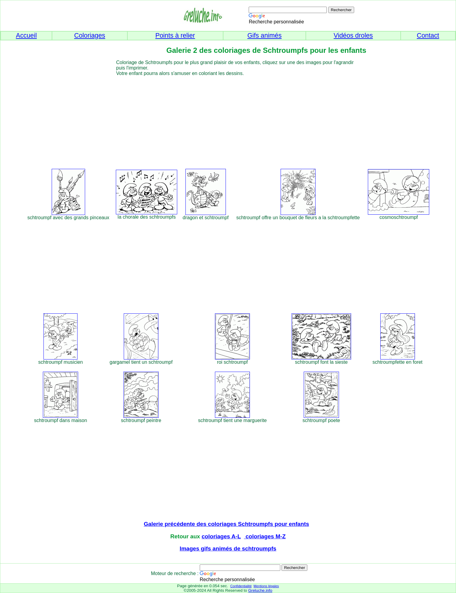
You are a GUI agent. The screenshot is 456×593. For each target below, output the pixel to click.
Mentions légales (266, 586)
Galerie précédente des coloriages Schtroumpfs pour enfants (226, 524)
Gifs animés (264, 35)
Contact (428, 35)
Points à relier (175, 35)
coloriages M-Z (265, 536)
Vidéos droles (353, 35)
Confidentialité (240, 586)
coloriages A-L (221, 536)
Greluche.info (260, 590)
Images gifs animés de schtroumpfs (228, 548)
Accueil (26, 35)
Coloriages (89, 35)
